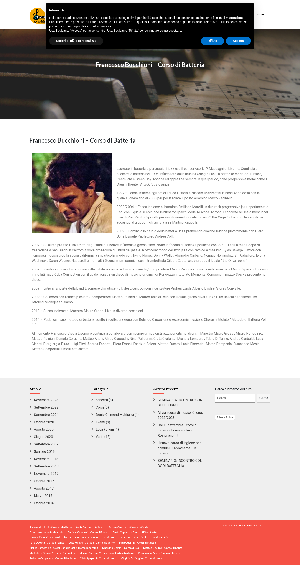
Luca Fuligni (105, 429)
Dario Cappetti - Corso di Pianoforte (135, 532)
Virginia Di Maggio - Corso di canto (142, 558)
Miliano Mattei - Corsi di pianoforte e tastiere (106, 553)
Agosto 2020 (44, 429)
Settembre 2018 (46, 466)
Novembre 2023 (46, 400)
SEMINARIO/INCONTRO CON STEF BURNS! (180, 402)
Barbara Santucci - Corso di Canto (128, 527)
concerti (102, 400)
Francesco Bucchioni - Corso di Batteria (144, 537)
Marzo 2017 (43, 496)
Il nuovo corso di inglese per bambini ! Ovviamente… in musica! (179, 448)
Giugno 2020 (43, 437)
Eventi (100, 422)
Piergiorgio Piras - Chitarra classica (159, 553)
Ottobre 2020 (44, 422)
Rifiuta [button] (212, 40)
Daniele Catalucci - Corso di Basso (88, 532)
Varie (261, 14)
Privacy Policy (225, 417)
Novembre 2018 (46, 459)
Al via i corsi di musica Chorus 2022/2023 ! (180, 415)
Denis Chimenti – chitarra (115, 415)
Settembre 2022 (46, 407)
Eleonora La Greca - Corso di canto (96, 537)
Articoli (99, 527)
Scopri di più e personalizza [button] (76, 40)
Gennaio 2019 (44, 451)
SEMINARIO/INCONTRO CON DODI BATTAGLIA (180, 463)
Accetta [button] (238, 40)
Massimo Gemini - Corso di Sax (120, 547)
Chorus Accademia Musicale (46, 532)
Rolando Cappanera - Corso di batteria (53, 558)
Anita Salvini (83, 527)
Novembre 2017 (46, 474)
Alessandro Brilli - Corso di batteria (51, 527)
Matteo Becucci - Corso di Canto (163, 547)
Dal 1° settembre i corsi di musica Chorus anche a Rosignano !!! (177, 430)
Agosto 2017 (44, 488)
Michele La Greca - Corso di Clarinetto (52, 553)
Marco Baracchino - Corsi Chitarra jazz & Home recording (64, 547)
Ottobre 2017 (44, 481)
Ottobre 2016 (44, 503)
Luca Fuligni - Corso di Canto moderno (92, 542)
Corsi (100, 407)
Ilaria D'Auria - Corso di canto (47, 542)
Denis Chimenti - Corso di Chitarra (50, 537)
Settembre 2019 (46, 444)
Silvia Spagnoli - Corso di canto (98, 558)
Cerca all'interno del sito (233, 389)
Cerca (263, 398)
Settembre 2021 (46, 415)
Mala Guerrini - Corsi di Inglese (137, 542)
